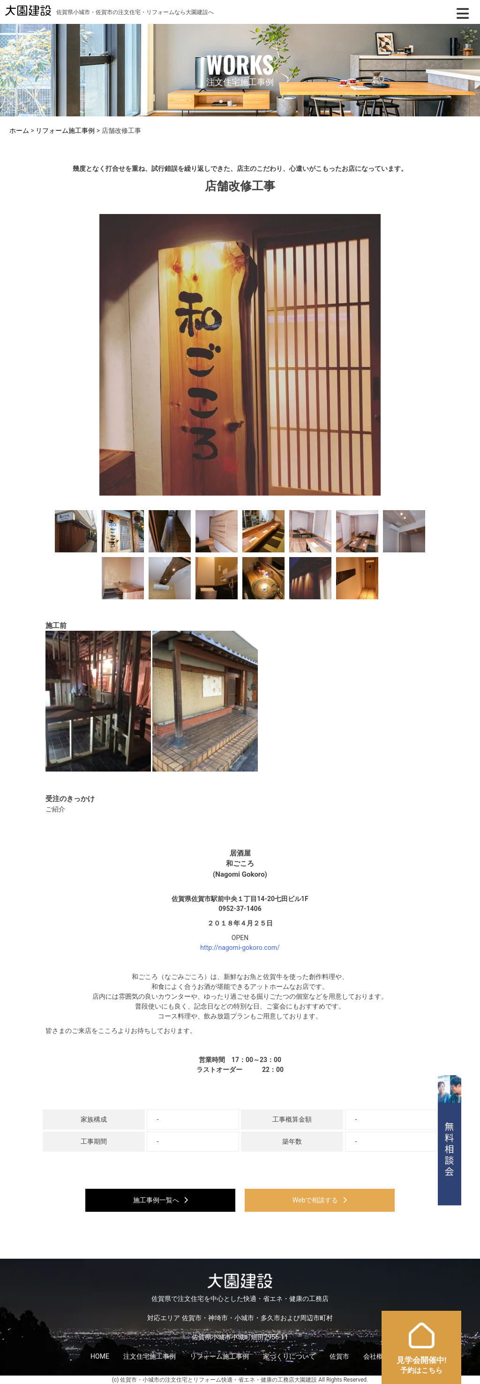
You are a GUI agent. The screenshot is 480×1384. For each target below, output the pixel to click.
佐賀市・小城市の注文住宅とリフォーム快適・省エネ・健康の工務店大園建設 (218, 1379)
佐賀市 (339, 1356)
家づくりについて (289, 1356)
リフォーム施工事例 (219, 1356)
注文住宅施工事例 (149, 1356)
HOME (99, 1356)
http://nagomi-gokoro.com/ (239, 947)
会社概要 (376, 1356)
